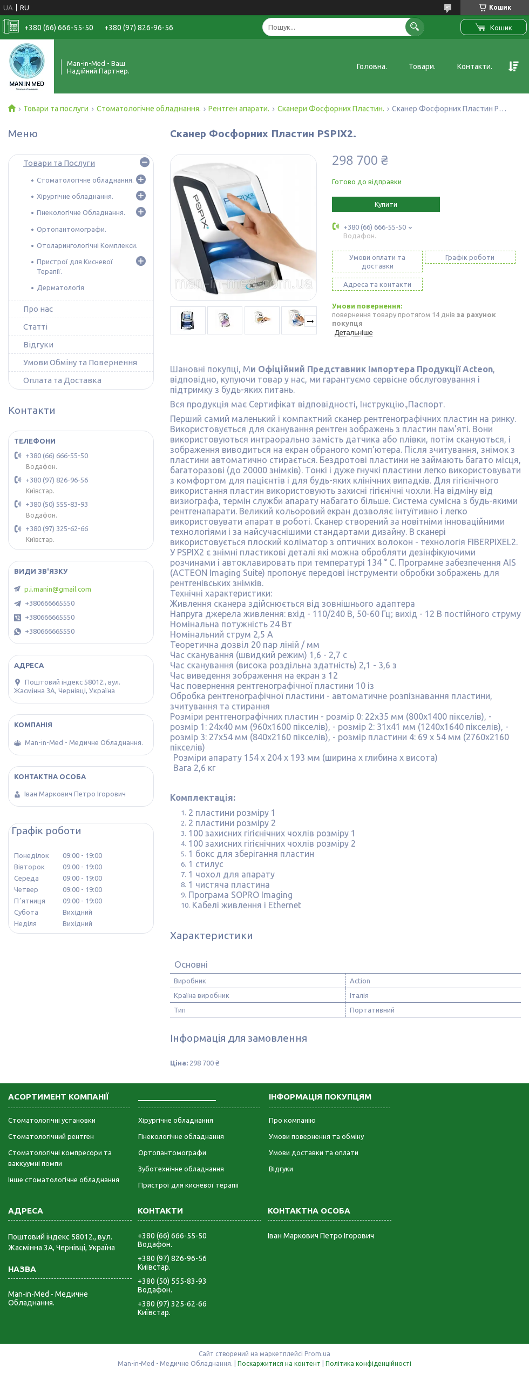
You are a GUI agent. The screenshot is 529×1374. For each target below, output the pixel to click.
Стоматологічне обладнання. (149, 108)
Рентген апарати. (238, 108)
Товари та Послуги (59, 162)
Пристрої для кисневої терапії (188, 1185)
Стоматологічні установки (52, 1120)
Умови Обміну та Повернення (80, 362)
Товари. (422, 66)
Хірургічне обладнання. (75, 196)
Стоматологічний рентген (51, 1136)
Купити (386, 204)
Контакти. (474, 66)
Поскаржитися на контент (279, 1363)
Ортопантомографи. (71, 229)
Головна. (372, 66)
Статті (35, 326)
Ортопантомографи (172, 1152)
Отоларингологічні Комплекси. (87, 245)
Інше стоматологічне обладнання (63, 1179)
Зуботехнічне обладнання (181, 1168)
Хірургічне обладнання (175, 1120)
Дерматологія (60, 287)
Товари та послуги (56, 108)
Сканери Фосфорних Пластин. (330, 108)
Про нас (38, 308)
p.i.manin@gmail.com (57, 589)
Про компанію (292, 1120)
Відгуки (38, 344)
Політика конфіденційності (368, 1363)
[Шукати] (414, 26)
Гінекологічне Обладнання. (81, 212)
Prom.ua (317, 1353)
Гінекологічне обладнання (181, 1136)
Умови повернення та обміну (316, 1136)
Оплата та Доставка (62, 380)
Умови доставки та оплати (313, 1152)
